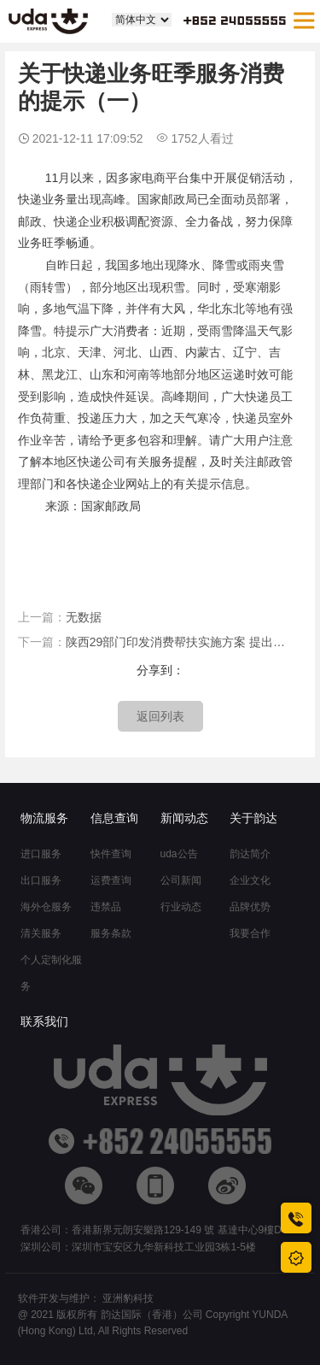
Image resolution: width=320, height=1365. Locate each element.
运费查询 (110, 880)
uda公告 (179, 854)
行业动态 (180, 907)
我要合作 (250, 933)
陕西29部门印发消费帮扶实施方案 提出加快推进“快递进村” (180, 642)
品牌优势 (250, 907)
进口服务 (40, 854)
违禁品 (105, 907)
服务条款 (110, 933)
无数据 (84, 617)
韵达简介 (250, 854)
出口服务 (40, 880)
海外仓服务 (46, 907)
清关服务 (40, 933)
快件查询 (110, 854)
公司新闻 (180, 880)
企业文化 (250, 880)
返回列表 (160, 716)
